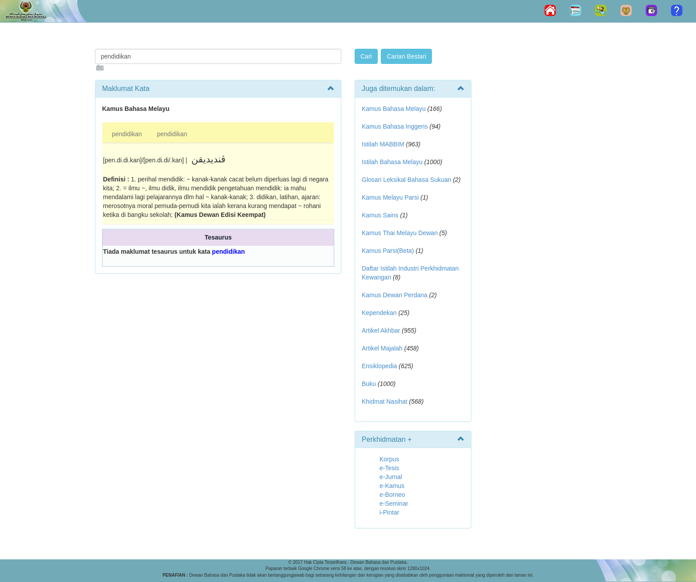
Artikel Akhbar (381, 330)
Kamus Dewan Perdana (394, 295)
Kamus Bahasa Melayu (394, 108)
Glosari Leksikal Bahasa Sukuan (406, 179)
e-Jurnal (391, 476)
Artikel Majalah (382, 348)
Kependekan (379, 312)
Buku (369, 383)
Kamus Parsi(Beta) (388, 250)
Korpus (389, 459)
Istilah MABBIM (383, 144)
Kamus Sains (380, 215)
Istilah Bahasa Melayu (392, 161)
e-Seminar (394, 503)
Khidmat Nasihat (384, 401)
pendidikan (127, 134)
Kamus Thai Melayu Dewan (400, 232)
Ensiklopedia (379, 366)
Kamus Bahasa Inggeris (395, 126)
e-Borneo (392, 494)
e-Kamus (392, 485)
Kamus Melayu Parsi (390, 197)
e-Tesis (389, 468)
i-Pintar (389, 512)
